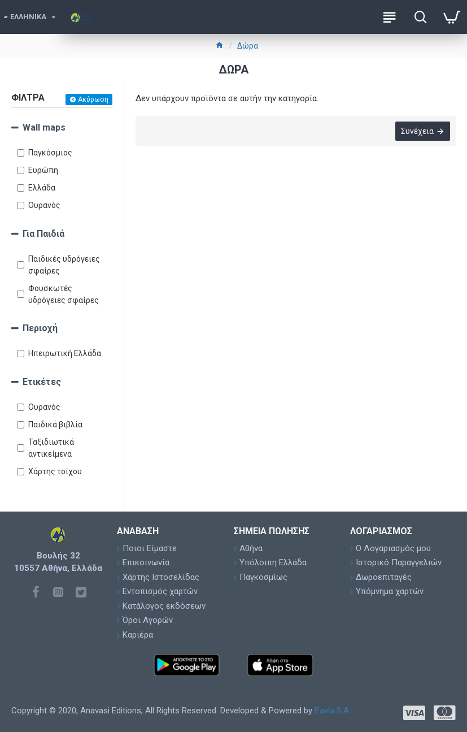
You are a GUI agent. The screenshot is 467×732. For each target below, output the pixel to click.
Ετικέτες (42, 381)
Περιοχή (40, 328)
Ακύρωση (93, 99)
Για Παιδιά (43, 233)
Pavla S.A (332, 710)
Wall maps (44, 127)
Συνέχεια (417, 131)
